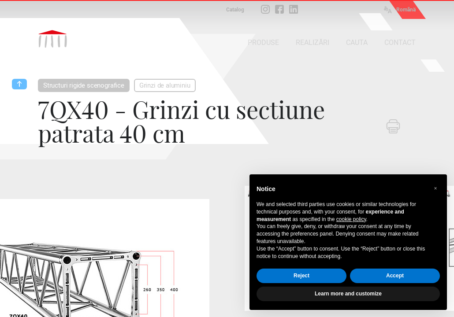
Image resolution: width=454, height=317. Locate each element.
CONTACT (400, 42)
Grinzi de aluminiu (164, 85)
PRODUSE (263, 42)
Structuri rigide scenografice (83, 85)
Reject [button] (301, 276)
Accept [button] (395, 276)
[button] (435, 188)
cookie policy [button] (351, 219)
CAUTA (357, 42)
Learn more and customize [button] (348, 294)
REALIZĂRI (312, 42)
